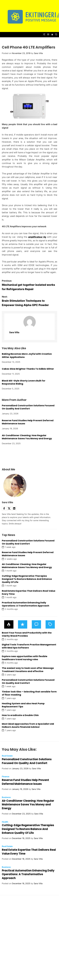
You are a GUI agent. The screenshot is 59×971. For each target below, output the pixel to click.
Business (6, 797)
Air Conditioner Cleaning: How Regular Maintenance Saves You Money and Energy (27, 437)
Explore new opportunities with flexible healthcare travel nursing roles (24, 658)
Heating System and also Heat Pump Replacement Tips (23, 705)
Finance (5, 776)
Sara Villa (38, 53)
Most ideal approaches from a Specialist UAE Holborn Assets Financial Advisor (28, 725)
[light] (52, 34)
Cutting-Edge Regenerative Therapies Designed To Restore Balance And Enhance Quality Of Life (27, 579)
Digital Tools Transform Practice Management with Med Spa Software (29, 646)
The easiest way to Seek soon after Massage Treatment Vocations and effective (28, 669)
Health (5, 822)
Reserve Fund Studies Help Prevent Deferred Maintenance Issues (25, 782)
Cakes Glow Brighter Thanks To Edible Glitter (28, 368)
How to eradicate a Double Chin (20, 715)
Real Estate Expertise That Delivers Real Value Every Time (28, 592)
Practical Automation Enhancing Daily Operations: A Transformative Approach (25, 604)
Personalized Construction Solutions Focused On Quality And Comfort (28, 407)
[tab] (8, 624)
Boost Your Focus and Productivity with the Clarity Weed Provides (27, 634)
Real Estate (7, 756)
